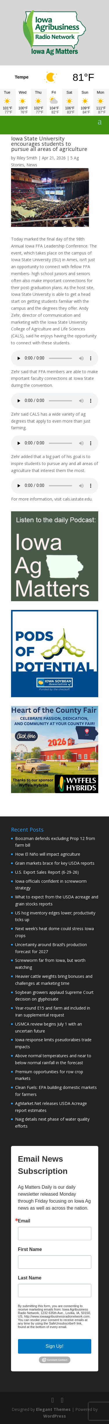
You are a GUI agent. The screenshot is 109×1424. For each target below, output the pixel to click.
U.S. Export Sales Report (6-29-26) (47, 872)
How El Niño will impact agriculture (47, 854)
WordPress (54, 1416)
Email (24, 1221)
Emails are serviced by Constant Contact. (50, 1328)
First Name (30, 1249)
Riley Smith (27, 158)
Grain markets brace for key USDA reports (54, 863)
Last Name (30, 1278)
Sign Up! (54, 1346)
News (31, 165)
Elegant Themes (53, 1409)
